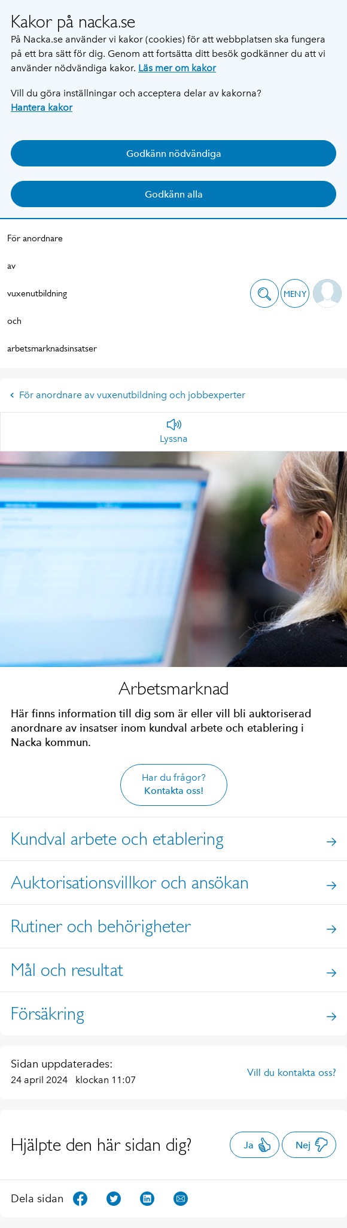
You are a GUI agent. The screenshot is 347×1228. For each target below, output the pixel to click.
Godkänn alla (174, 194)
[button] (264, 293)
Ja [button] (257, 1145)
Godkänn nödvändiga (173, 153)
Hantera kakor (41, 107)
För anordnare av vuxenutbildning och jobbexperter (127, 395)
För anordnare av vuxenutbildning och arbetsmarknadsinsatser (37, 293)
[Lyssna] (174, 432)
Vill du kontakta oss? (291, 1072)
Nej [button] (312, 1145)
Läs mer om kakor (177, 68)
